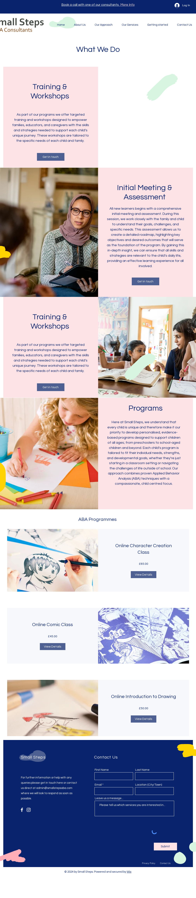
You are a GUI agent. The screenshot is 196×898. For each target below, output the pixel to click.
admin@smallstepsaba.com (54, 788)
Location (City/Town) (148, 784)
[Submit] (165, 846)
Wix (129, 871)
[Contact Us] (165, 863)
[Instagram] (28, 810)
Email (98, 784)
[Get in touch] (50, 157)
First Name (102, 769)
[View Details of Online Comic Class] (52, 646)
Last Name (142, 769)
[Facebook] (22, 810)
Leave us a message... (109, 798)
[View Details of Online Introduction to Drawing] (143, 718)
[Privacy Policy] (149, 863)
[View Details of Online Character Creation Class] (143, 574)
